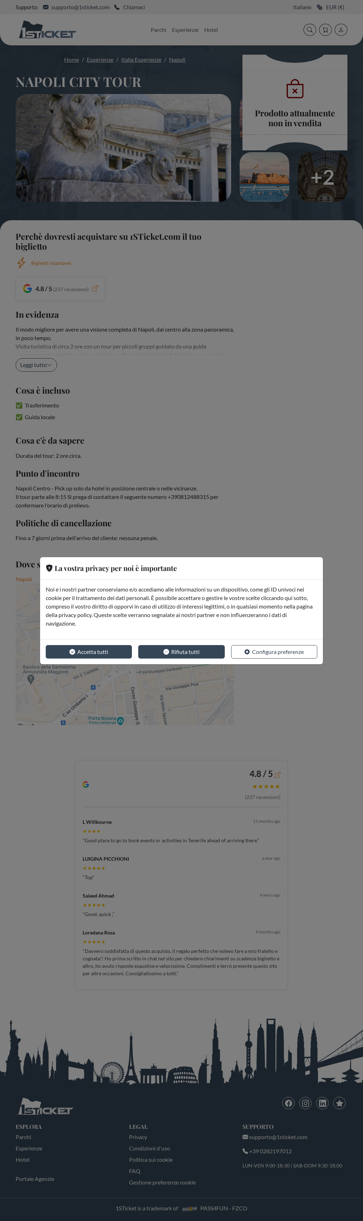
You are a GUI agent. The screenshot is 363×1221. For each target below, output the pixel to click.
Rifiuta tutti (181, 652)
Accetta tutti (88, 652)
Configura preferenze (274, 652)
